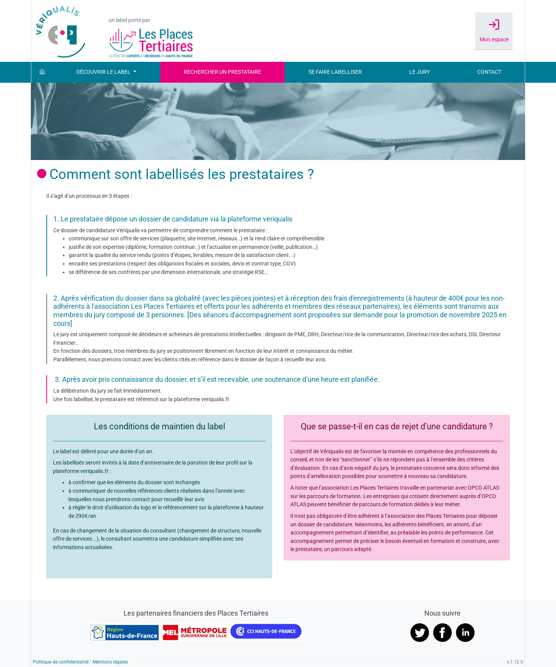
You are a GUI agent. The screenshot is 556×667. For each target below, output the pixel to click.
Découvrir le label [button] (104, 72)
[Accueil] (42, 72)
